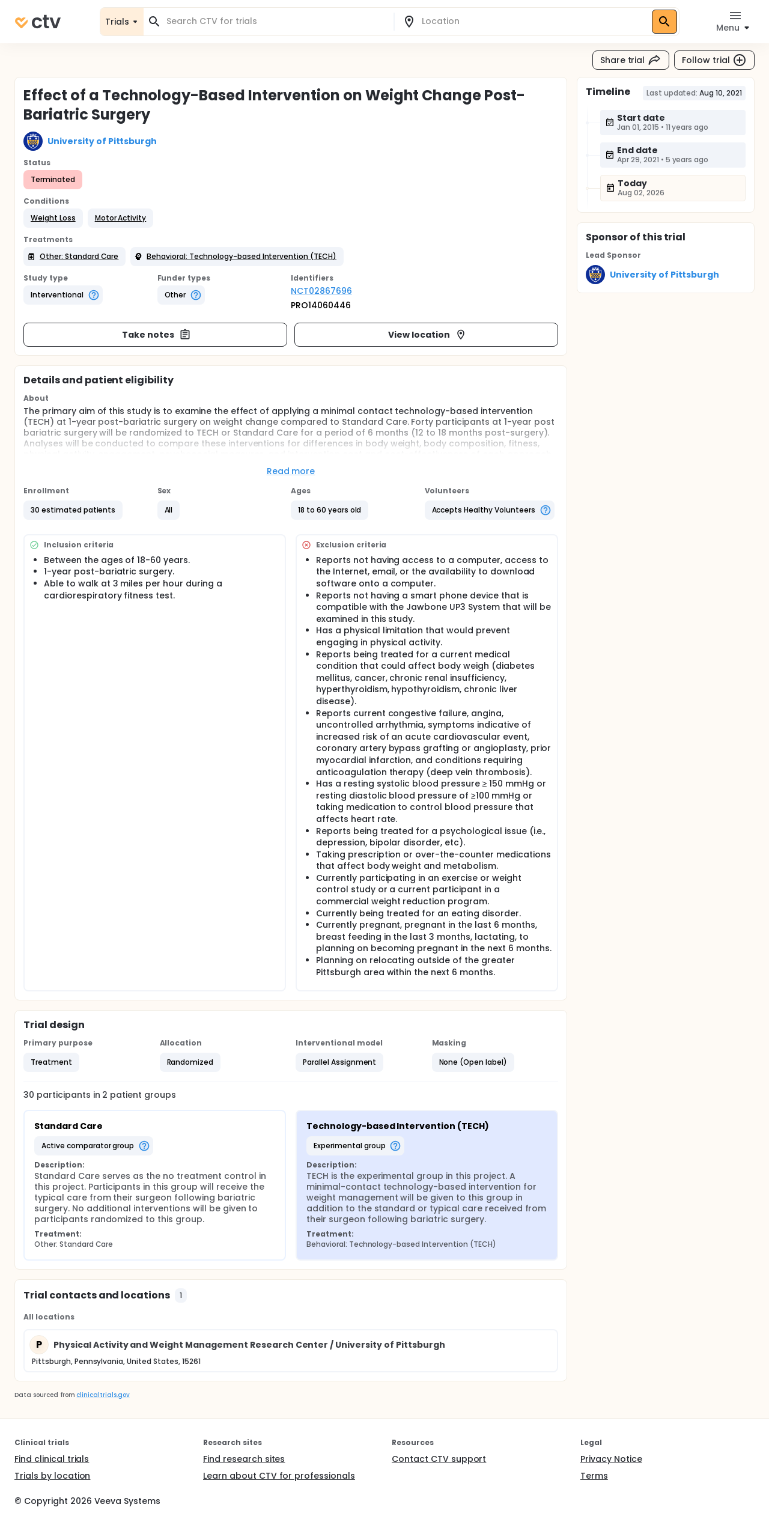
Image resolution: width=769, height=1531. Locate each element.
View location (427, 335)
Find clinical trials (51, 1458)
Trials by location (52, 1475)
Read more (291, 471)
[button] (53, 218)
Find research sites (244, 1458)
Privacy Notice (611, 1458)
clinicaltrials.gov (102, 1394)
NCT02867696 (321, 290)
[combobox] (275, 21)
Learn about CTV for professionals (279, 1475)
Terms (594, 1475)
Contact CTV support (439, 1458)
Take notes (156, 335)
